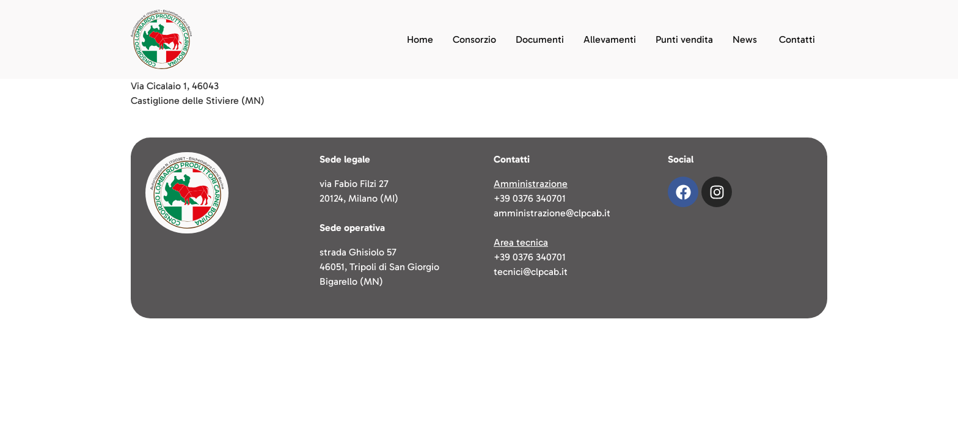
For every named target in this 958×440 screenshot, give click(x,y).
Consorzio (474, 39)
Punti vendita (684, 39)
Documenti (540, 39)
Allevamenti (609, 39)
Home (420, 39)
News (745, 39)
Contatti (797, 39)
